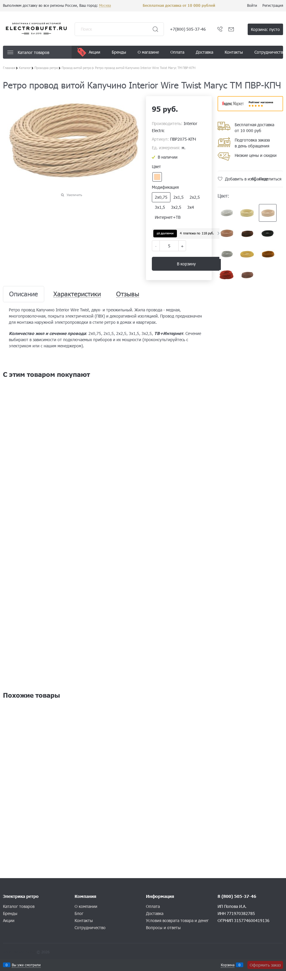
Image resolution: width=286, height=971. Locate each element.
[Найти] (155, 29)
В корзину (186, 263)
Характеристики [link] (77, 294)
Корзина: (265, 29)
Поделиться (270, 178)
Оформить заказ (265, 964)
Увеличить (74, 195)
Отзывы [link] (127, 294)
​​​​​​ (250, 109)
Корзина (227, 964)
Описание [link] (23, 294)
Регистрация (272, 5)
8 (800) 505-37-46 (237, 896)
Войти (252, 5)
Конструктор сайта (19, 951)
